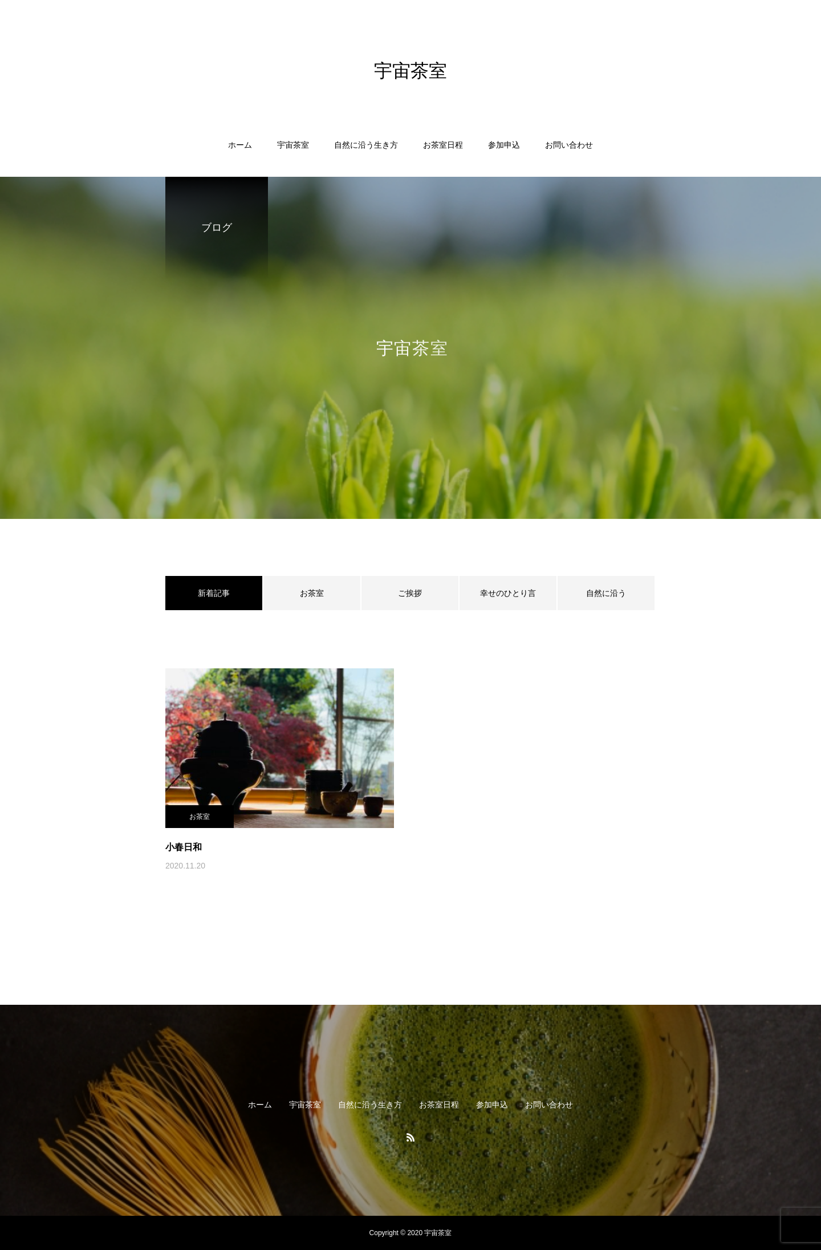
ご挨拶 (410, 593)
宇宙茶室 (293, 144)
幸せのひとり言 (508, 593)
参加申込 (504, 144)
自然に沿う (606, 593)
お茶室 (312, 593)
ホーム (240, 144)
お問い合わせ (569, 144)
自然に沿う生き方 (366, 144)
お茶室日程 (443, 144)
